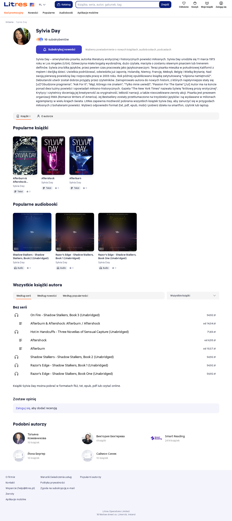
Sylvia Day (19, 186)
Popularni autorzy (90, 477)
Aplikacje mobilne (87, 12)
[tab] (23, 116)
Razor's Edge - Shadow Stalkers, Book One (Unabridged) (117, 256)
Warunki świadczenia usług (56, 477)
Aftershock (48, 178)
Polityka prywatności (52, 482)
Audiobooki (66, 12)
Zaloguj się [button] (23, 408)
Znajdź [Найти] (165, 4)
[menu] (42, 4)
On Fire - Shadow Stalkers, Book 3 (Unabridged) (65, 315)
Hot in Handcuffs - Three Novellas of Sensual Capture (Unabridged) (79, 332)
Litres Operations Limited (116, 511)
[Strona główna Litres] (19, 4)
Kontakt (10, 482)
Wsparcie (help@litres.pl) (20, 488)
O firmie (10, 477)
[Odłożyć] (33, 140)
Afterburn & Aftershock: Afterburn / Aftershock (20, 180)
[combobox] (117, 4)
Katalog (63, 4)
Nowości (33, 12)
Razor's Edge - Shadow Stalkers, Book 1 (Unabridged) (75, 256)
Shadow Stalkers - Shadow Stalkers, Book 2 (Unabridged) (31, 256)
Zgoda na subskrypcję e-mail (57, 488)
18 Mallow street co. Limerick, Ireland (116, 514)
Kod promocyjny (13, 12)
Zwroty (10, 493)
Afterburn (75, 178)
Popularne (49, 12)
